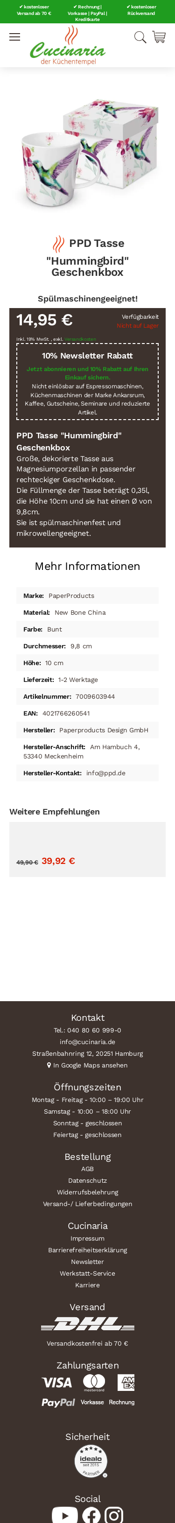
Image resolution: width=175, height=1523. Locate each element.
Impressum (87, 1238)
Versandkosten (80, 339)
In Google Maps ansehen (90, 1065)
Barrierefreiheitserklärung (87, 1250)
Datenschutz (87, 1180)
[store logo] (67, 45)
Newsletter (87, 1261)
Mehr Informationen (87, 566)
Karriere (87, 1285)
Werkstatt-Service (87, 1273)
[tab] (87, 563)
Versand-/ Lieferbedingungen (88, 1203)
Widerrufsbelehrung (87, 1192)
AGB (87, 1168)
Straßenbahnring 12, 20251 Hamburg (87, 1053)
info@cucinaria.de (87, 1042)
